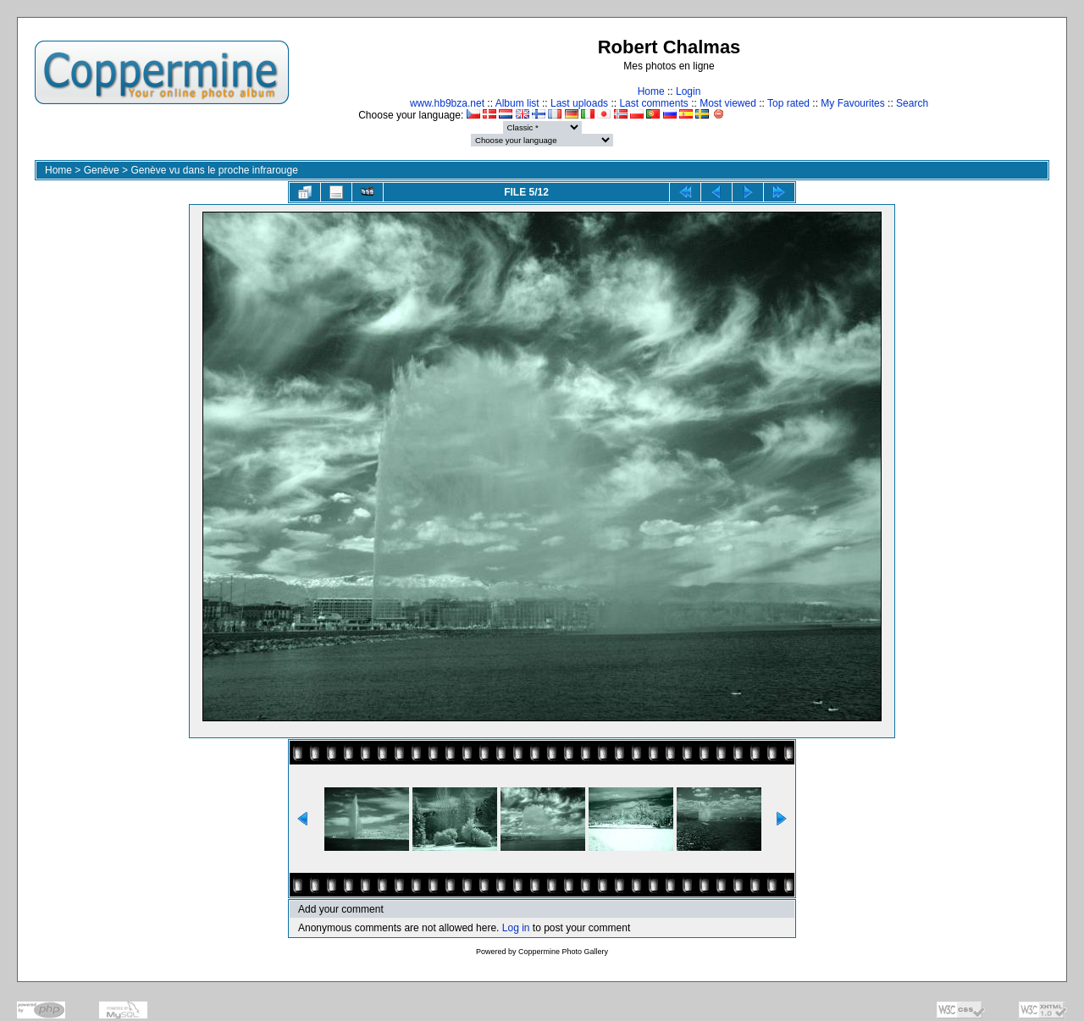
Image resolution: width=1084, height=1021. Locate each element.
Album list (517, 103)
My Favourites (852, 103)
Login (688, 91)
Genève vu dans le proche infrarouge (213, 170)
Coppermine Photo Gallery (563, 951)
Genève (101, 170)
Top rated (788, 103)
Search (912, 103)
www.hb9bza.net (447, 103)
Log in (516, 928)
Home (651, 91)
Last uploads (579, 103)
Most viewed (728, 103)
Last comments (653, 103)
